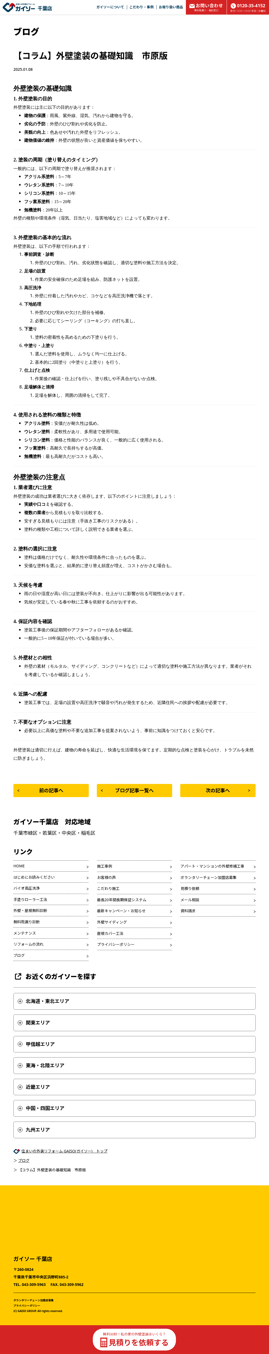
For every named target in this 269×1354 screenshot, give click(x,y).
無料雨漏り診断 (26, 921)
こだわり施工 (108, 888)
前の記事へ (40, 790)
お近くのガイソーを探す (54, 976)
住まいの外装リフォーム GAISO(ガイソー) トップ (64, 1151)
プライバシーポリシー (116, 944)
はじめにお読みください (34, 877)
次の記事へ (228, 790)
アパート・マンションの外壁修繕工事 (212, 866)
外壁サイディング (112, 922)
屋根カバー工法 (110, 933)
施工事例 (104, 866)
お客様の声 (106, 877)
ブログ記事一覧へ (127, 790)
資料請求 (188, 910)
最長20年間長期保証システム (121, 899)
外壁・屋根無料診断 (30, 910)
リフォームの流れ (28, 944)
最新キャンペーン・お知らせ (121, 910)
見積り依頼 (189, 888)
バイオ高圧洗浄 (26, 888)
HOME (19, 865)
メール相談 (189, 899)
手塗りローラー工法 (30, 899)
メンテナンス (24, 933)
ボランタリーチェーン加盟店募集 (208, 877)
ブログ (19, 955)
